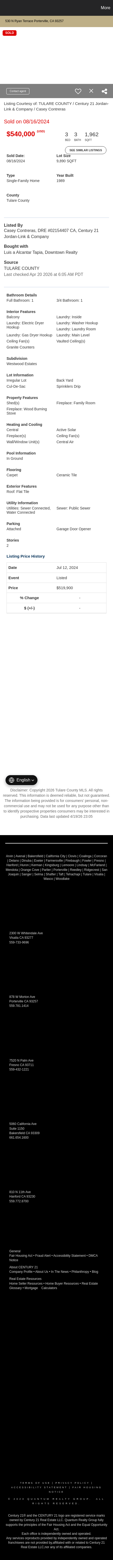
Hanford (12, 865)
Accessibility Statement (69, 1256)
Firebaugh (73, 860)
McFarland (97, 865)
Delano (14, 860)
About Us (41, 1272)
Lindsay (82, 865)
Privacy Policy (72, 1483)
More (105, 8)
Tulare (87, 874)
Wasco (48, 879)
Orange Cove (29, 870)
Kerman (36, 865)
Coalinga (85, 856)
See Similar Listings (85, 150)
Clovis (72, 856)
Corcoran (100, 856)
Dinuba (26, 860)
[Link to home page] (4, 8)
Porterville (60, 870)
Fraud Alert (43, 1256)
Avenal (20, 856)
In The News (60, 1272)
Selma (38, 874)
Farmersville (54, 860)
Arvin (9, 856)
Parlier (46, 870)
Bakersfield (35, 856)
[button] (21, 780)
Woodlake (62, 879)
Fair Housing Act (21, 1256)
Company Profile (21, 1272)
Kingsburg (52, 865)
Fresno (99, 860)
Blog (95, 1272)
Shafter (51, 874)
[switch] (78, 91)
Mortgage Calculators (41, 1288)
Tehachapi (73, 874)
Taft (60, 874)
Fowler (87, 860)
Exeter (38, 860)
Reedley (76, 870)
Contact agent (18, 91)
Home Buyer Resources (62, 1283)
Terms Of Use (35, 1483)
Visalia (98, 874)
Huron (24, 865)
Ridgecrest (91, 870)
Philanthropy (80, 1272)
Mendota (12, 870)
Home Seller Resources (26, 1283)
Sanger (26, 874)
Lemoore (68, 865)
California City (56, 856)
